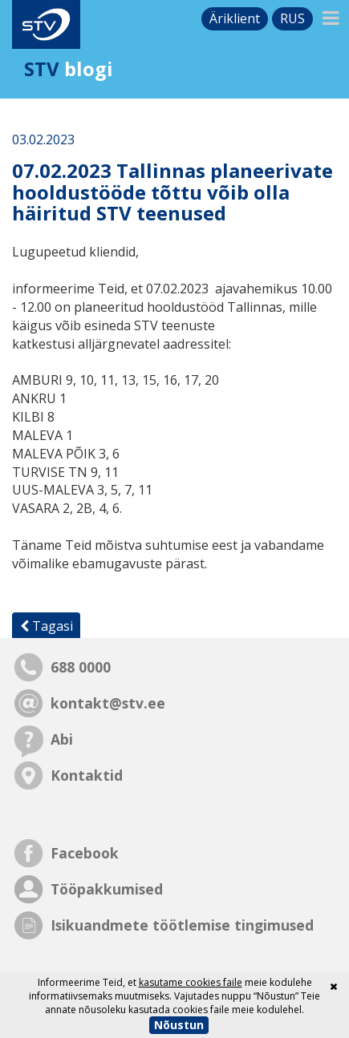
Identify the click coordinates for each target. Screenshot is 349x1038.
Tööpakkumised (107, 889)
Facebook (85, 852)
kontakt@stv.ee (108, 703)
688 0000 (81, 667)
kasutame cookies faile (190, 982)
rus (292, 18)
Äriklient (234, 18)
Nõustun (179, 1024)
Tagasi (46, 626)
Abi (62, 739)
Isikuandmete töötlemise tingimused (182, 925)
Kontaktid (87, 775)
